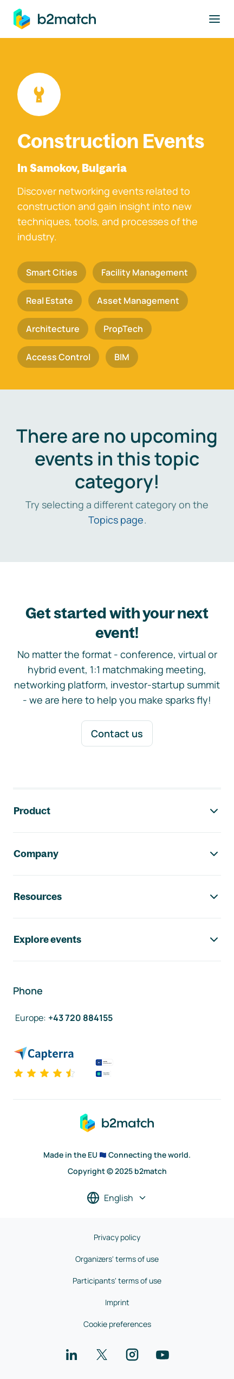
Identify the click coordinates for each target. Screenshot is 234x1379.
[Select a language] (117, 1198)
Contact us (117, 733)
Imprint (117, 1302)
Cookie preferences (117, 1324)
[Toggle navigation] (214, 19)
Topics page (116, 519)
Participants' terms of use (117, 1280)
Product (117, 811)
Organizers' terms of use (117, 1259)
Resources (117, 896)
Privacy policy (117, 1237)
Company (117, 853)
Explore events (117, 939)
